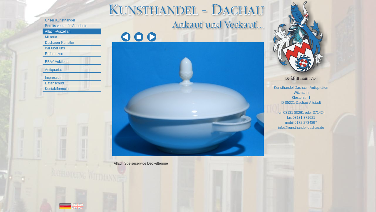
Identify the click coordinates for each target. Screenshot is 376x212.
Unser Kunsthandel (60, 20)
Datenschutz (55, 83)
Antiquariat (53, 70)
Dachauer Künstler (59, 43)
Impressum (53, 78)
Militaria (51, 37)
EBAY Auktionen (57, 62)
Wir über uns (55, 48)
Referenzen (54, 54)
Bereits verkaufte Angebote (66, 26)
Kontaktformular (57, 89)
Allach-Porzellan (57, 31)
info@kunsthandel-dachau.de (301, 128)
